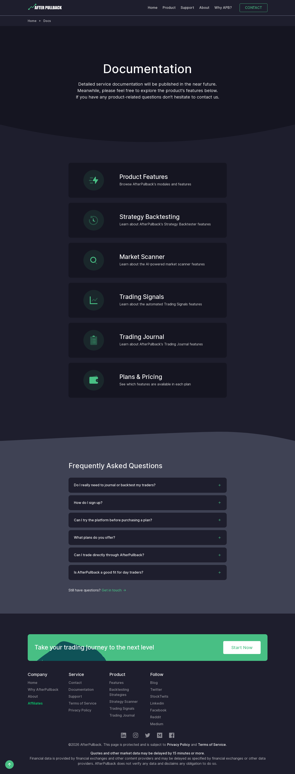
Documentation (81, 690)
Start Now (242, 647)
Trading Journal (122, 715)
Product (169, 8)
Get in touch (112, 590)
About (204, 8)
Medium (156, 724)
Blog (154, 683)
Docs (47, 21)
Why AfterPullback (43, 690)
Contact (75, 683)
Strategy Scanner (123, 702)
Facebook (158, 710)
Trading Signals (121, 708)
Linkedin (157, 703)
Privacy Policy (80, 710)
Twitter (156, 690)
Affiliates (35, 703)
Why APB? (223, 8)
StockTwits (159, 696)
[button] (147, 485)
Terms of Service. (212, 745)
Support (187, 8)
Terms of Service (82, 703)
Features (116, 683)
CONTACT (253, 8)
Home (152, 8)
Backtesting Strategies (119, 692)
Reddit (155, 717)
